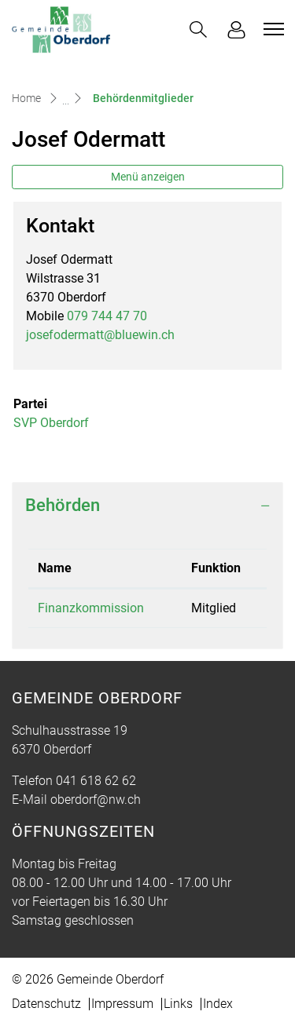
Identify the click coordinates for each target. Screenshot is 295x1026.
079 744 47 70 (107, 316)
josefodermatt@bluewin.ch (100, 334)
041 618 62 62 (96, 780)
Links (178, 1003)
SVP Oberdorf (51, 422)
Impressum (122, 1003)
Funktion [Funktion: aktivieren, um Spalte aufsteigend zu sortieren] (216, 567)
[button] (198, 29)
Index (218, 1003)
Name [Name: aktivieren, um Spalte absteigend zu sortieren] (55, 567)
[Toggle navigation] (271, 29)
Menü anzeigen (148, 176)
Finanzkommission (91, 608)
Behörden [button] (62, 505)
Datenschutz (46, 1003)
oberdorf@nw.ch (95, 799)
